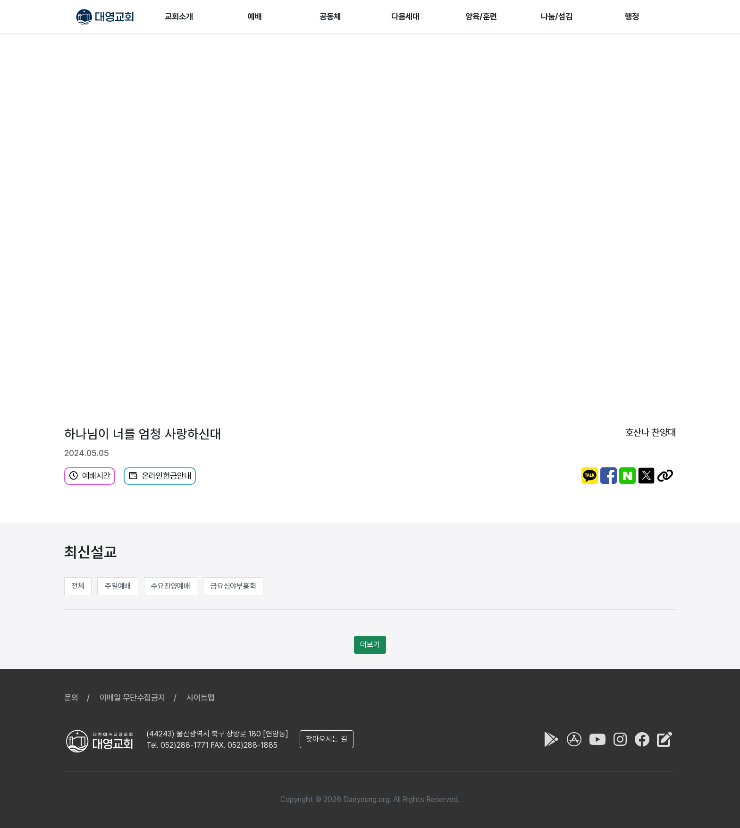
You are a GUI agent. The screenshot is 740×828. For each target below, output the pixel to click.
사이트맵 (200, 697)
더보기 (370, 644)
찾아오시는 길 (326, 739)
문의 (71, 697)
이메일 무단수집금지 (132, 697)
